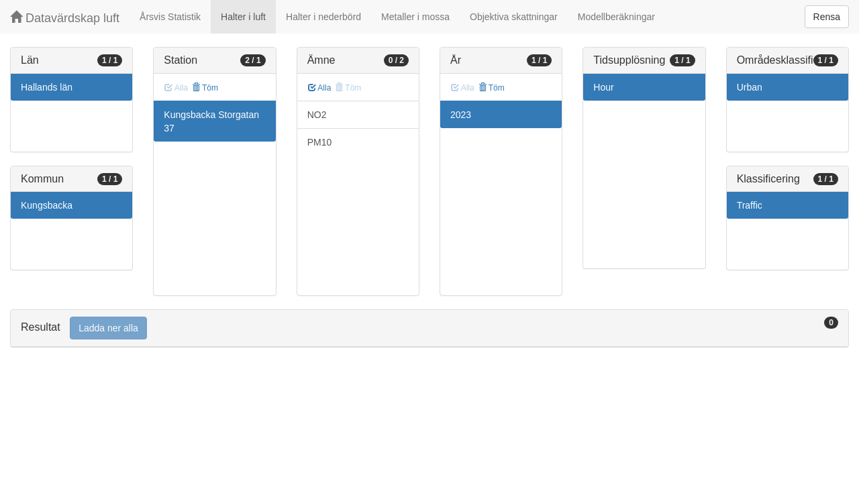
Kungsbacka (46, 205)
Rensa (826, 16)
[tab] (429, 328)
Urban (749, 87)
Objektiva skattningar (514, 16)
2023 (460, 114)
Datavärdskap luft (64, 18)
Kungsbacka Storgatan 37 (211, 121)
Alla (320, 88)
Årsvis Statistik (170, 16)
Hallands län (46, 87)
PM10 (319, 142)
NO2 (317, 114)
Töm (205, 88)
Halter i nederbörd (323, 16)
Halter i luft (243, 16)
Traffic (749, 205)
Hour (603, 87)
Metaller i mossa (415, 16)
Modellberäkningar (616, 16)
